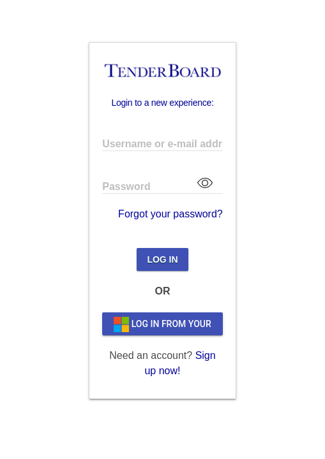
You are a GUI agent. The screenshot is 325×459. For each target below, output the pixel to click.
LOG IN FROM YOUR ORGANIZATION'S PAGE (162, 323)
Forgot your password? (170, 213)
